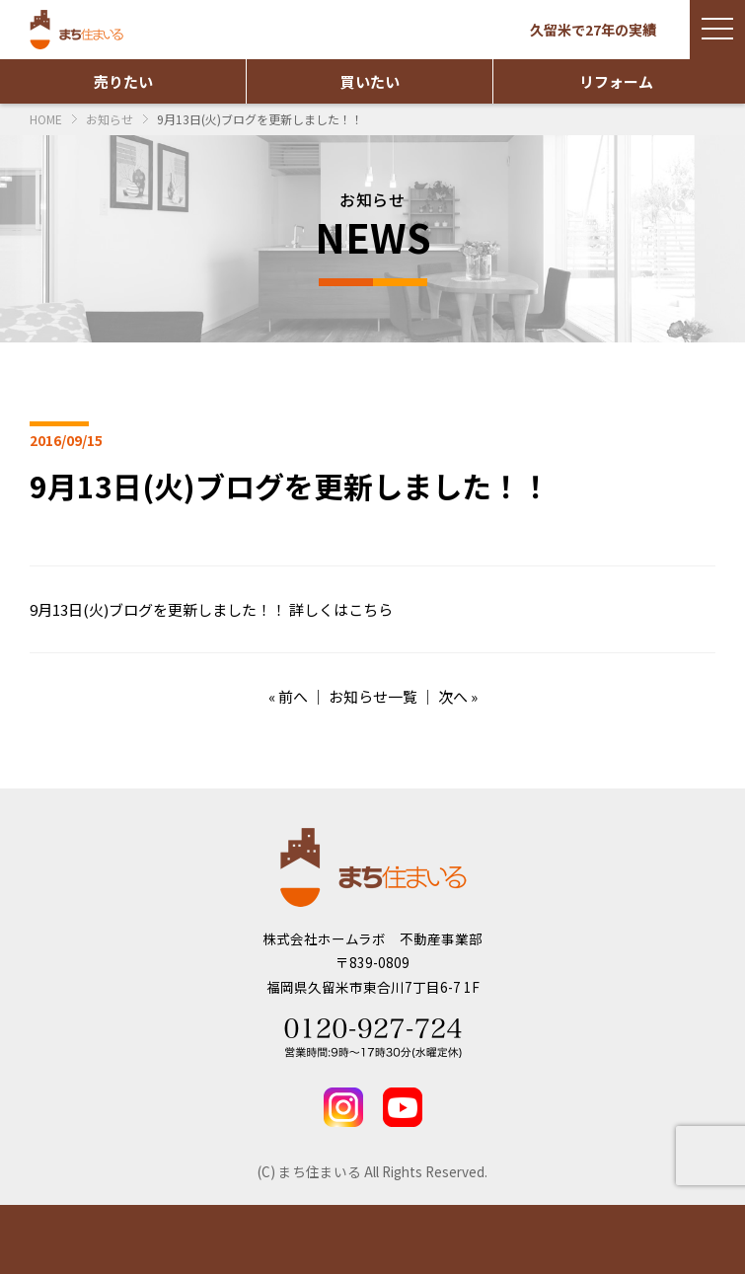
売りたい (123, 81)
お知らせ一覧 (373, 696)
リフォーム (616, 81)
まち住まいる (79, 29)
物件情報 (93, 1239)
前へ (293, 696)
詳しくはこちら (341, 609)
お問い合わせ (466, 1239)
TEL (652, 1239)
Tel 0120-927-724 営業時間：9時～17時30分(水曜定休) (373, 1038)
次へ (453, 696)
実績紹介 (279, 1239)
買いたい (370, 81)
